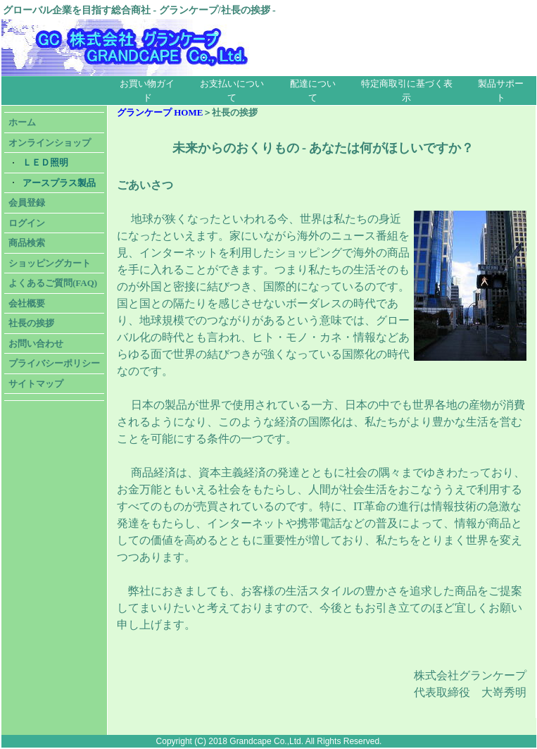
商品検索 (26, 242)
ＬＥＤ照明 (45, 162)
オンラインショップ (49, 142)
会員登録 (26, 202)
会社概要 (26, 303)
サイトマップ (35, 383)
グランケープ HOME (160, 112)
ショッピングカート (49, 263)
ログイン (26, 223)
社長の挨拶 (31, 323)
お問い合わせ (35, 343)
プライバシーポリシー (54, 363)
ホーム (22, 122)
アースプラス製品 (59, 183)
